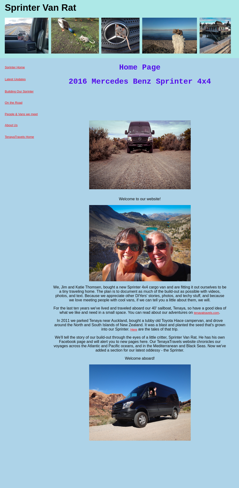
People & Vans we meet (21, 114)
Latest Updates (15, 79)
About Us (11, 125)
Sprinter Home (15, 67)
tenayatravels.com (206, 312)
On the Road (13, 102)
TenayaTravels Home (19, 137)
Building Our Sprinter (19, 91)
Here (133, 329)
